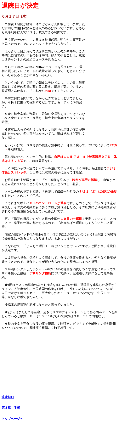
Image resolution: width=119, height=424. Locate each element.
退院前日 (8, 397)
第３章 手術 (11, 407)
